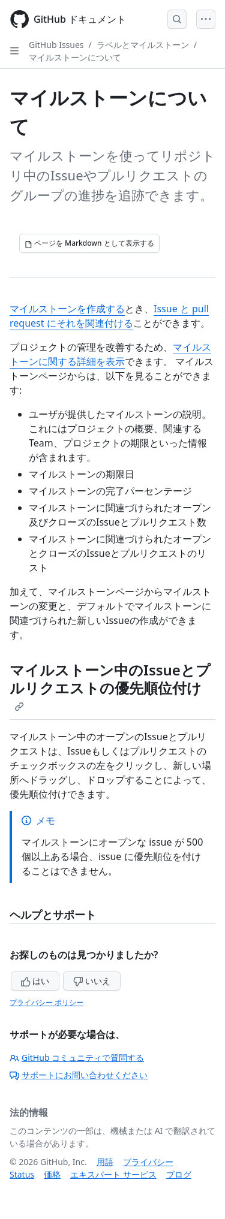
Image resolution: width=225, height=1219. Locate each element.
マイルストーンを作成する (67, 308)
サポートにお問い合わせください (79, 1075)
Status (22, 1174)
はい (35, 980)
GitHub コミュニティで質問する (77, 1057)
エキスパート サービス (113, 1174)
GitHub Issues (56, 44)
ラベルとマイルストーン (143, 44)
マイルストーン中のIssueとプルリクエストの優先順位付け (110, 685)
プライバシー (148, 1161)
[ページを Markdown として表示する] (89, 243)
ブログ (178, 1174)
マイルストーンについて (75, 57)
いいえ (91, 980)
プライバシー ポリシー (46, 1002)
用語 (105, 1161)
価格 (52, 1174)
